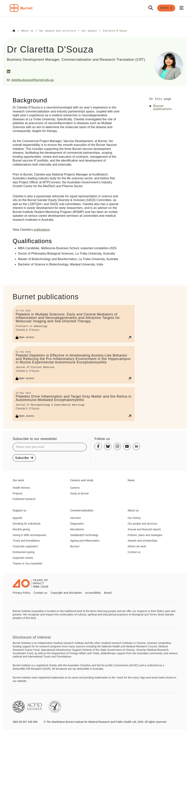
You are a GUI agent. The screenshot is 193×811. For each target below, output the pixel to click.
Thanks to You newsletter (27, 563)
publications (42, 229)
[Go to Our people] (89, 30)
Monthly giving (21, 529)
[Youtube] (126, 446)
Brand (108, 592)
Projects (17, 493)
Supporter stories (23, 557)
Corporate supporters (25, 546)
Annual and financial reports (144, 529)
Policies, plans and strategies (145, 534)
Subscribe (24, 457)
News (131, 480)
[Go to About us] (27, 30)
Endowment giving (23, 551)
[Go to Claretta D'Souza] (115, 30)
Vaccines (75, 517)
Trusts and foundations (26, 540)
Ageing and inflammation (85, 540)
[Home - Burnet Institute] (21, 8)
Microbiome (77, 529)
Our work (18, 480)
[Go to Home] (14, 30)
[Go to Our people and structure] (57, 30)
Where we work (137, 546)
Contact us (134, 551)
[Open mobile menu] (181, 8)
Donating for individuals (27, 523)
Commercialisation (82, 510)
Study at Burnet (79, 493)
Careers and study (82, 480)
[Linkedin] (136, 446)
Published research (24, 498)
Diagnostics (77, 523)
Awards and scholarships (142, 540)
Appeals (17, 517)
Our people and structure (142, 523)
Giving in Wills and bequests (29, 534)
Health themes (21, 487)
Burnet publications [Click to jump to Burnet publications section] (162, 107)
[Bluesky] (107, 446)
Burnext (74, 546)
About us (133, 510)
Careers (75, 487)
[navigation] (96, 8)
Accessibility (93, 592)
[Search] (150, 8)
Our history (134, 517)
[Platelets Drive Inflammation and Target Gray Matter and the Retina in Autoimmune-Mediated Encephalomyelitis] (74, 404)
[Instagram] (117, 446)
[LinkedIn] (8, 71)
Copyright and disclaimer (66, 592)
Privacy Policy (21, 592)
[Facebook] (98, 446)
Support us (19, 510)
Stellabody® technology (84, 534)
